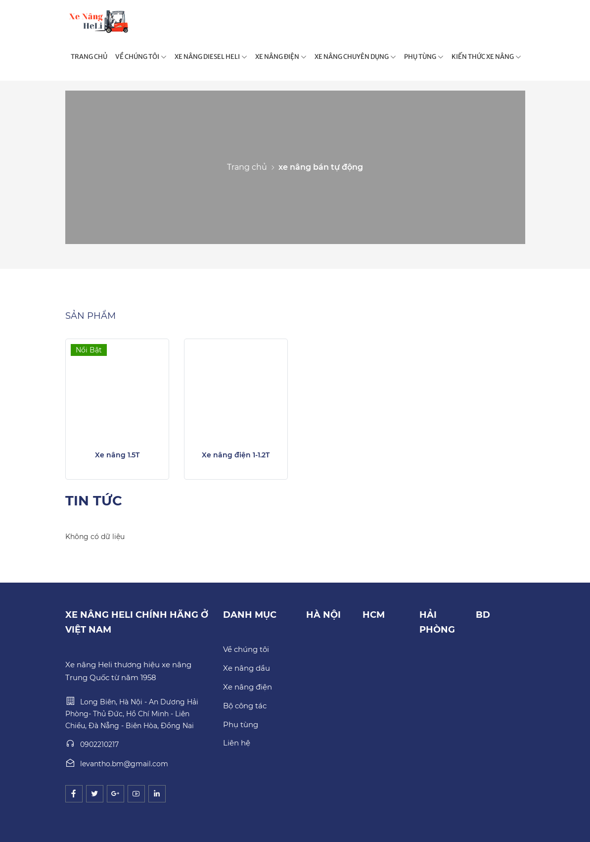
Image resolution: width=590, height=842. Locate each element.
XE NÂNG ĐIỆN (281, 56)
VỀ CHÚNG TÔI (141, 56)
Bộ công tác (245, 705)
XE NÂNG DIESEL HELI (211, 56)
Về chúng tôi (246, 649)
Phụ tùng (240, 724)
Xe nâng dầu (246, 668)
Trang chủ (247, 167)
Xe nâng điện (247, 687)
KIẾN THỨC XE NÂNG (486, 56)
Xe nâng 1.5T (117, 454)
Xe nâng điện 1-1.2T (236, 454)
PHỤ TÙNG (424, 56)
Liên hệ (236, 742)
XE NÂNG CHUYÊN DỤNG (355, 56)
